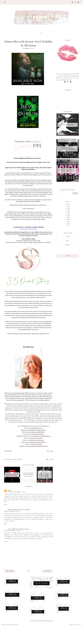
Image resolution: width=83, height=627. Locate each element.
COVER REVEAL (8, 451)
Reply (5, 504)
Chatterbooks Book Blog (11, 624)
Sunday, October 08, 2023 (11, 511)
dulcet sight (77, 624)
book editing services (22, 496)
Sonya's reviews (17, 459)
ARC (5, 459)
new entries (9, 571)
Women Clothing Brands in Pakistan (19, 509)
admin (9, 490)
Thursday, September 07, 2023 (16, 492)
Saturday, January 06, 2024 (12, 530)
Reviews (9, 459)
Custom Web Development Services (18, 529)
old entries (47, 571)
